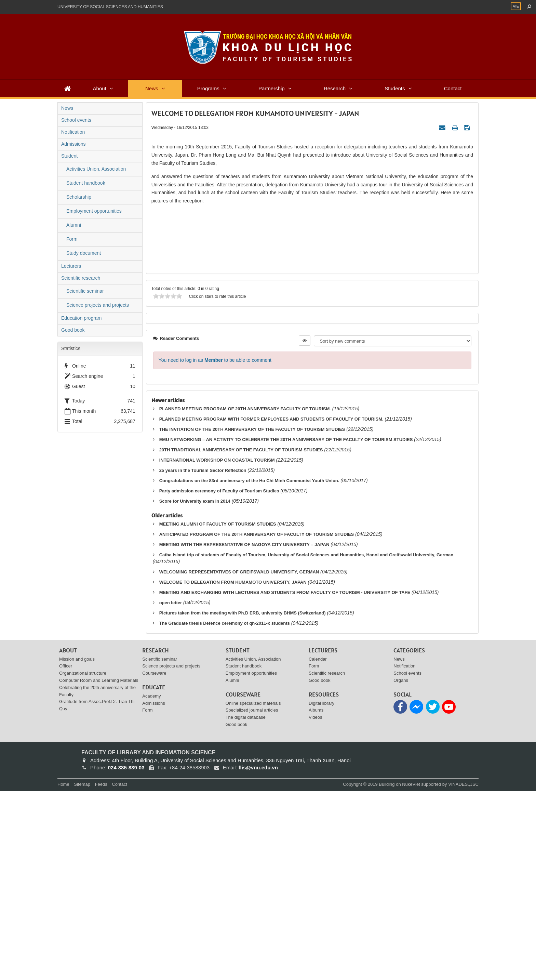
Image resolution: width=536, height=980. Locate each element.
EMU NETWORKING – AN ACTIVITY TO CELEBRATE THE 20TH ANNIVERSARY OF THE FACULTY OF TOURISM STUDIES (286, 628)
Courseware (154, 862)
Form (72, 239)
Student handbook (85, 183)
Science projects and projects (97, 305)
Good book (73, 330)
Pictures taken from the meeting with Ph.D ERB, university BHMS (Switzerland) (242, 801)
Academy (151, 884)
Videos (315, 906)
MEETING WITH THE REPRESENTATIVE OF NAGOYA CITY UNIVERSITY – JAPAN (244, 733)
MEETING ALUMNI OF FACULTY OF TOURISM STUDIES (217, 712)
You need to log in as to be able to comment (215, 549)
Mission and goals (77, 847)
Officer (65, 855)
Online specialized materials (253, 892)
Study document (83, 253)
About (99, 88)
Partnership (271, 88)
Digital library (321, 892)
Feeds (101, 973)
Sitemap (82, 973)
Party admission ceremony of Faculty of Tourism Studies (219, 679)
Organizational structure (82, 862)
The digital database (246, 906)
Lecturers (71, 266)
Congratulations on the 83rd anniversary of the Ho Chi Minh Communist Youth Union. (249, 669)
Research (335, 88)
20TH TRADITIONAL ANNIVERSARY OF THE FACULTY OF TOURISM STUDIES (241, 638)
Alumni (73, 225)
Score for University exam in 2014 (194, 689)
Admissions (73, 144)
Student (69, 156)
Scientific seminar (85, 291)
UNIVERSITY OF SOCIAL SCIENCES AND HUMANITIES (110, 6)
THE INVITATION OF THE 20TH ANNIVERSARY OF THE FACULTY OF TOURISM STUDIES (252, 618)
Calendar (318, 847)
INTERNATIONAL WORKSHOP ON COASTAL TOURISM (217, 648)
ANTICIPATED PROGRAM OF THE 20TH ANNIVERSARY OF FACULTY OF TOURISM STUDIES (256, 723)
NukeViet (411, 973)
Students (395, 88)
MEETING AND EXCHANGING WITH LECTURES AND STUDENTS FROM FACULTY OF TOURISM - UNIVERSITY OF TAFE (285, 781)
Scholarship (78, 197)
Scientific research (80, 278)
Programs (208, 88)
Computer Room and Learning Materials (98, 869)
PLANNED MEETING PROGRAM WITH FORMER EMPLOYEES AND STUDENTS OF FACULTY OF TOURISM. (271, 608)
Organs (400, 869)
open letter (170, 791)
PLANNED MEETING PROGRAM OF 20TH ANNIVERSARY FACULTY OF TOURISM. (245, 597)
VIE (516, 6)
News (151, 88)
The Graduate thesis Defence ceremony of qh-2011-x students (224, 812)
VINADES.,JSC (463, 973)
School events (76, 120)
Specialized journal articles (252, 899)
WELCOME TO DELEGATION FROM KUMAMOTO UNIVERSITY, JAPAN (233, 770)
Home (63, 973)
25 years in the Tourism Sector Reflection (202, 659)
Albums (316, 899)
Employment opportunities (94, 211)
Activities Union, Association (96, 169)
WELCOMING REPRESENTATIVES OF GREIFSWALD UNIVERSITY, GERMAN (239, 760)
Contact (453, 88)
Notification (73, 132)
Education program (81, 318)
